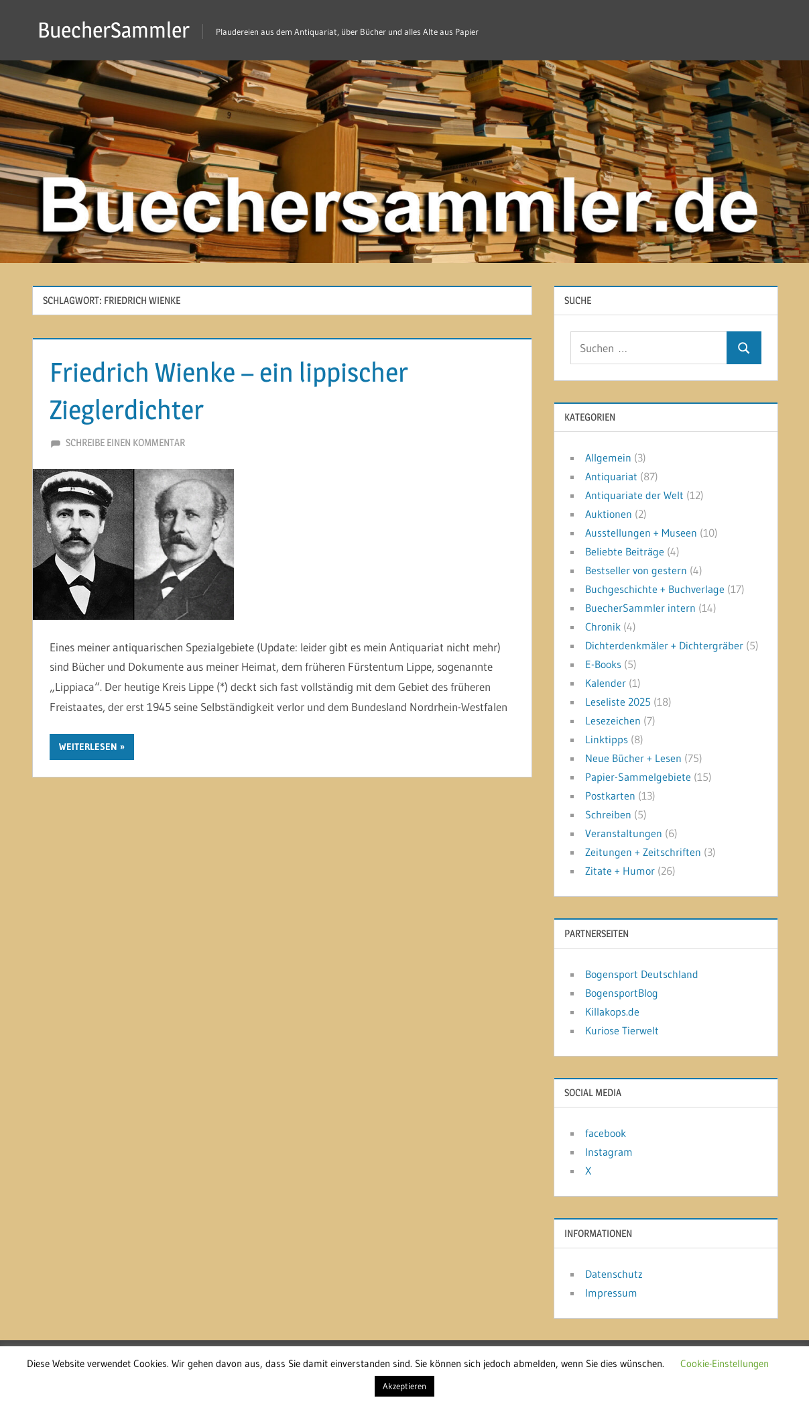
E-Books (603, 664)
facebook (605, 1133)
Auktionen (608, 514)
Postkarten (610, 795)
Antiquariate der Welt (634, 495)
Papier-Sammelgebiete (638, 776)
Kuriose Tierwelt (622, 1030)
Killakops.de (612, 1011)
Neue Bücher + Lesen (633, 758)
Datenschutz (614, 1274)
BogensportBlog (621, 992)
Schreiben (608, 814)
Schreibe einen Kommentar (125, 442)
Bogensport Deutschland (641, 974)
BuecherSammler (114, 30)
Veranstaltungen (623, 833)
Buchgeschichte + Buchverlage (655, 589)
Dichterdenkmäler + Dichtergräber (664, 645)
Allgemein (608, 457)
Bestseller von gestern (636, 570)
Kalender (605, 683)
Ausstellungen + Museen (641, 532)
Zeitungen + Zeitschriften (643, 852)
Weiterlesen (88, 747)
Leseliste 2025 (618, 701)
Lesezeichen (613, 720)
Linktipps (606, 739)
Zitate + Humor (620, 870)
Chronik (603, 626)
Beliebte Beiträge (624, 551)
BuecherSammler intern (640, 607)
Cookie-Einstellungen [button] (724, 1363)
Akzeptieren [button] (404, 1385)
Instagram (609, 1151)
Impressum (611, 1292)
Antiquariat (611, 476)
